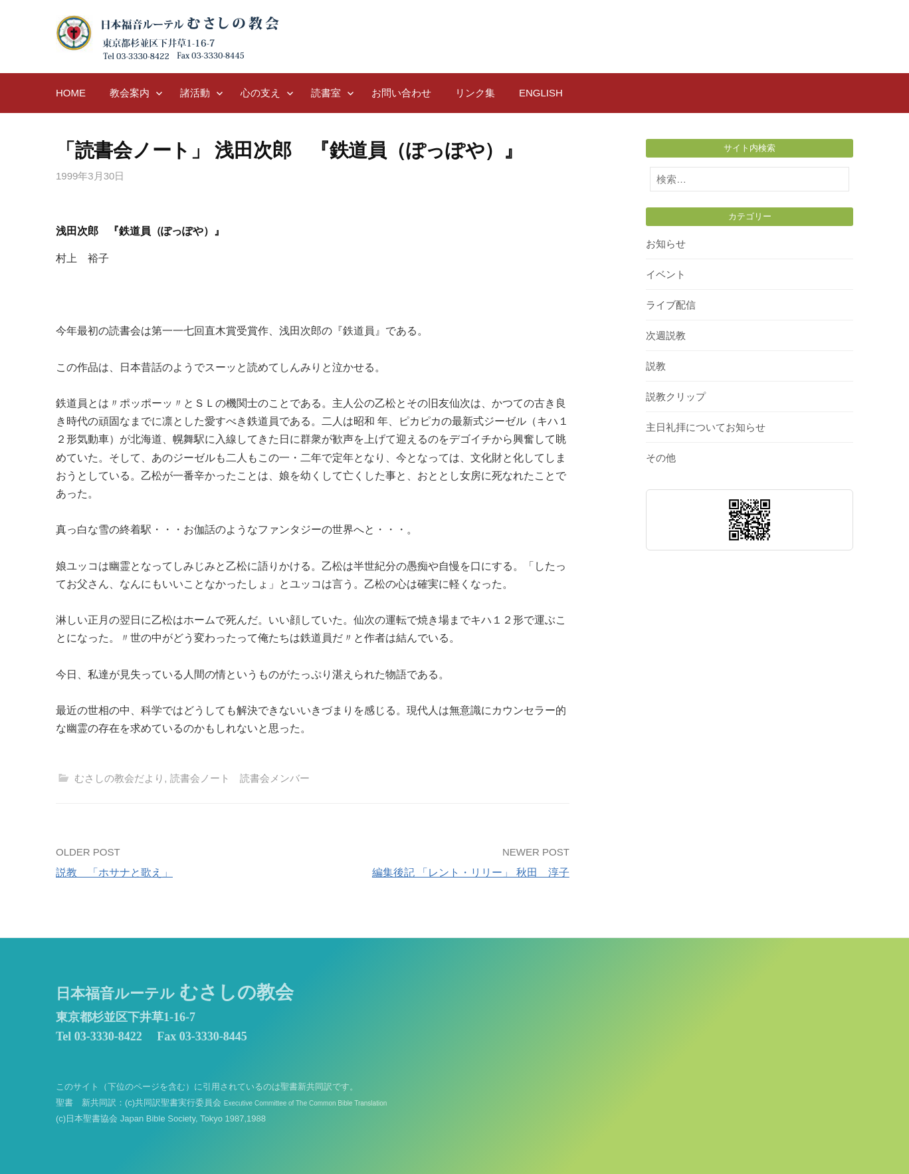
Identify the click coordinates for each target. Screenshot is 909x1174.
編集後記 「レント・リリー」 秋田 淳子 (470, 872)
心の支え (260, 92)
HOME (71, 92)
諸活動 (195, 92)
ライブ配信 (671, 304)
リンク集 (475, 92)
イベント (666, 274)
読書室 (326, 92)
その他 (661, 457)
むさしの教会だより (119, 778)
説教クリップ (676, 396)
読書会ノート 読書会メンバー (240, 778)
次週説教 (666, 335)
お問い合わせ (401, 92)
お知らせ (666, 243)
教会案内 (130, 92)
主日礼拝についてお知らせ (705, 427)
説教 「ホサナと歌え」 (114, 872)
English (541, 92)
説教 (656, 366)
